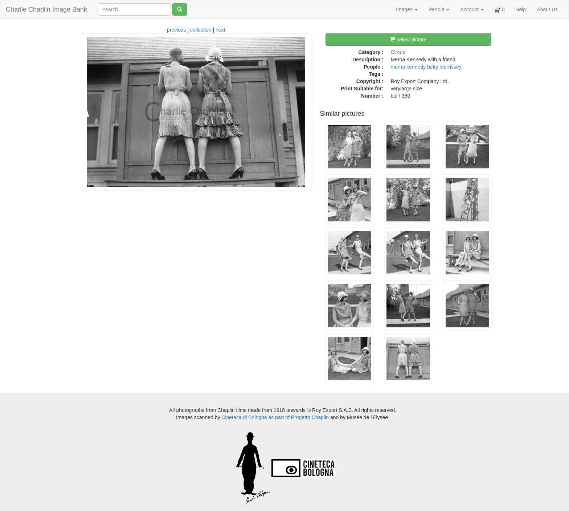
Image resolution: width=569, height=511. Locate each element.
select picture (408, 39)
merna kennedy (408, 67)
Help (521, 9)
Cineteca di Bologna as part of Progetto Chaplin (275, 417)
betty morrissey (444, 67)
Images (407, 9)
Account (471, 9)
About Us (547, 9)
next (220, 30)
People (439, 9)
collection (200, 30)
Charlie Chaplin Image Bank (46, 9)
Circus (398, 52)
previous (176, 30)
